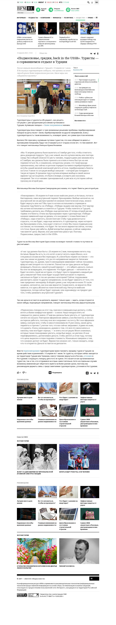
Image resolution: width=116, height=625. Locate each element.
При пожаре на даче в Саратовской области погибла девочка (86, 82)
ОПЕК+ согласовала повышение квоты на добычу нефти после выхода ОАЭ (25, 40)
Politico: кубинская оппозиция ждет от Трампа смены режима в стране (85, 99)
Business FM (77, 70)
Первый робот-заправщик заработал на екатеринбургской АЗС (68, 39)
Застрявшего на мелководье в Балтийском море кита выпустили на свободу (85, 91)
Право (90, 18)
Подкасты (33, 18)
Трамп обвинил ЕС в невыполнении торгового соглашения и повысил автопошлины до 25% (47, 41)
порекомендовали (31, 351)
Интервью (21, 18)
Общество (80, 18)
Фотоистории (23, 441)
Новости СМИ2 (22, 437)
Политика (68, 18)
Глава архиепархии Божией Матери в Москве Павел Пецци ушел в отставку (86, 115)
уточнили (88, 356)
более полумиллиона (53, 125)
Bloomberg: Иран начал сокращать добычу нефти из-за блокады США (86, 107)
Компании (45, 18)
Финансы (57, 18)
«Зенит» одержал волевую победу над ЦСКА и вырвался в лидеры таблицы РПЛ (88, 40)
